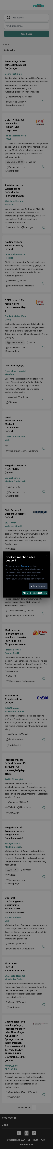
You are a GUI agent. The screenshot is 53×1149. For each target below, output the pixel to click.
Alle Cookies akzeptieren (35, 593)
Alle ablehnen (38, 586)
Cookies (24, 566)
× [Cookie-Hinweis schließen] (47, 555)
